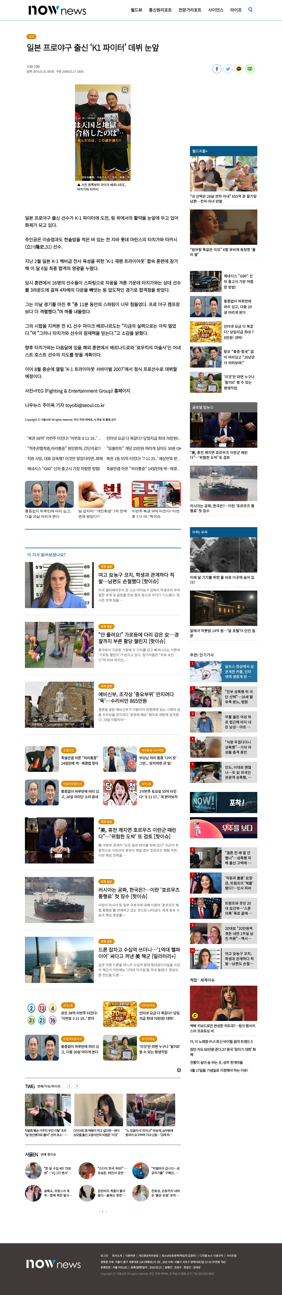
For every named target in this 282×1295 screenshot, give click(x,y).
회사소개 (117, 1255)
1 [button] (100, 1211)
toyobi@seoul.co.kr (84, 405)
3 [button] (106, 1211)
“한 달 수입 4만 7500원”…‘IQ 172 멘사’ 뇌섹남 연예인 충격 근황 (58, 1173)
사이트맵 (231, 1255)
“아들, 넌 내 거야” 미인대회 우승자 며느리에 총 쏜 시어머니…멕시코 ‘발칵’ (47, 1132)
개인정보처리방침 (148, 1255)
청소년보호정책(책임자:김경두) (179, 1255)
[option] (48, 1116)
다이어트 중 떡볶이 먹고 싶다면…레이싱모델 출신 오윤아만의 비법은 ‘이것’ (151, 1132)
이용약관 (130, 1255)
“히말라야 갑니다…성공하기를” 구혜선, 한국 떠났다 (165, 1173)
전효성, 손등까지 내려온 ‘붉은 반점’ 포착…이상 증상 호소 (165, 1195)
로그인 (104, 1255)
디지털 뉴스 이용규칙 (211, 1255)
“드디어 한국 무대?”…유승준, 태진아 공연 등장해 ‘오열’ (112, 1173)
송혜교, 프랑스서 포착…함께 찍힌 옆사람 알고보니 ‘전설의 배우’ (58, 1195)
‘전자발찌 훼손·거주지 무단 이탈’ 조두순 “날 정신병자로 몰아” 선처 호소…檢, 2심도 (99, 1134)
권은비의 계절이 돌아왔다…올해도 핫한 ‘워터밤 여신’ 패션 (112, 1195)
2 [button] (103, 1211)
